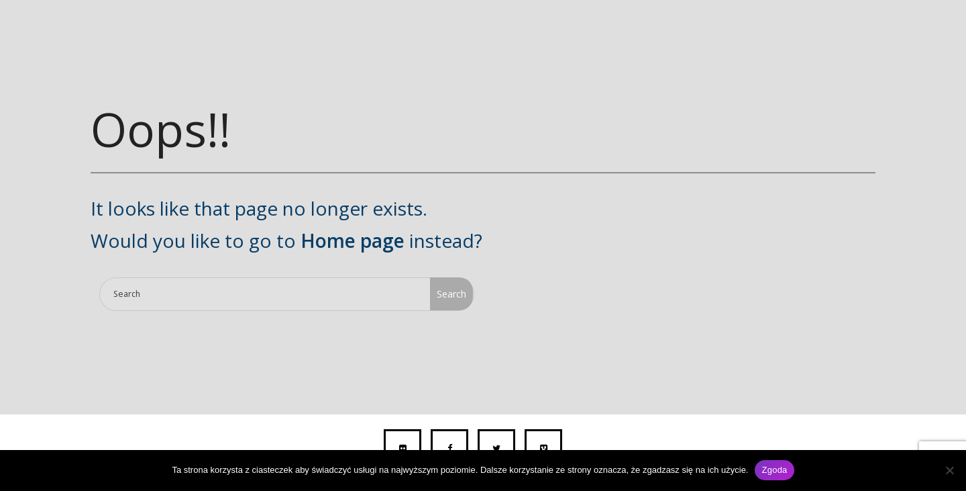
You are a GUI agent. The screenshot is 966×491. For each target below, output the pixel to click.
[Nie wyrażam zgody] (949, 470)
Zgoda (774, 470)
